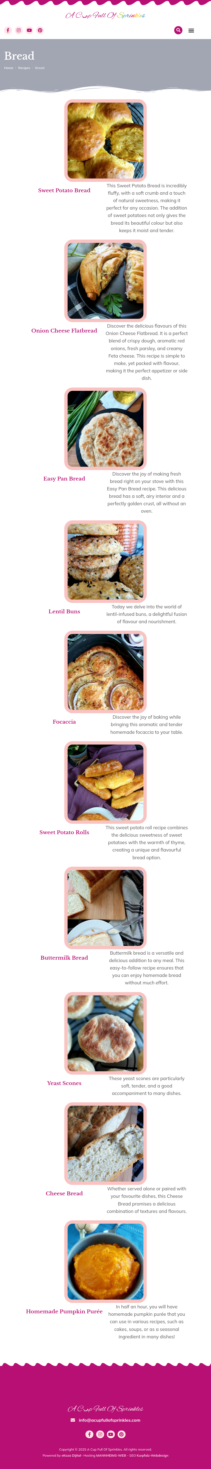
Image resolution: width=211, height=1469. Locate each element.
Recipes (24, 68)
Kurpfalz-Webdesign (152, 1455)
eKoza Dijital (71, 1455)
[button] (191, 30)
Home (8, 68)
